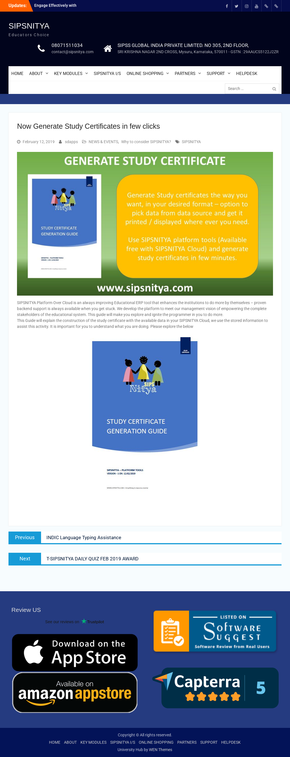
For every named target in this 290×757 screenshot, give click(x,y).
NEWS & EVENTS (103, 141)
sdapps (71, 141)
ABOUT (36, 73)
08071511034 (67, 45)
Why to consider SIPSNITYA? (146, 141)
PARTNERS (185, 73)
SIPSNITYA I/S (107, 73)
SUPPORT (216, 73)
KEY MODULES (68, 73)
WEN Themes (160, 749)
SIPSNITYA (28, 25)
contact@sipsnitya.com (72, 52)
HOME (17, 73)
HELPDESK (246, 73)
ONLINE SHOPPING (145, 73)
